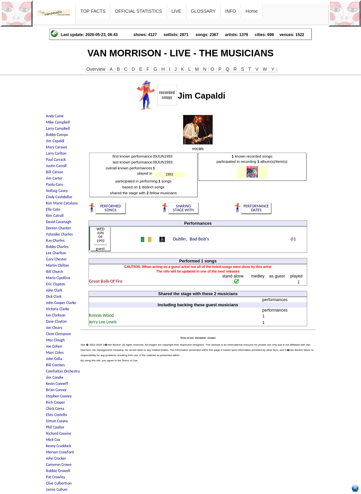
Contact (212, 338)
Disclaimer (200, 338)
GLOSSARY (203, 11)
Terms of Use (187, 338)
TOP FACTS (92, 11)
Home (251, 11)
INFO (230, 11)
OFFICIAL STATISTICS (138, 11)
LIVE (176, 11)
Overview (95, 69)
